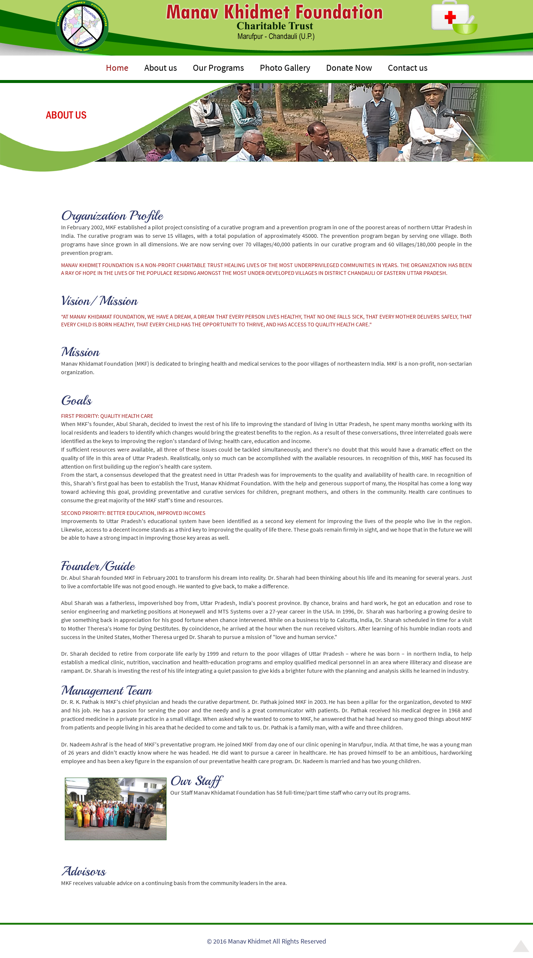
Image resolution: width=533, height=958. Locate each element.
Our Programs (218, 67)
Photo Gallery (285, 67)
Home (117, 67)
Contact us (408, 67)
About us (160, 67)
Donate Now (349, 67)
